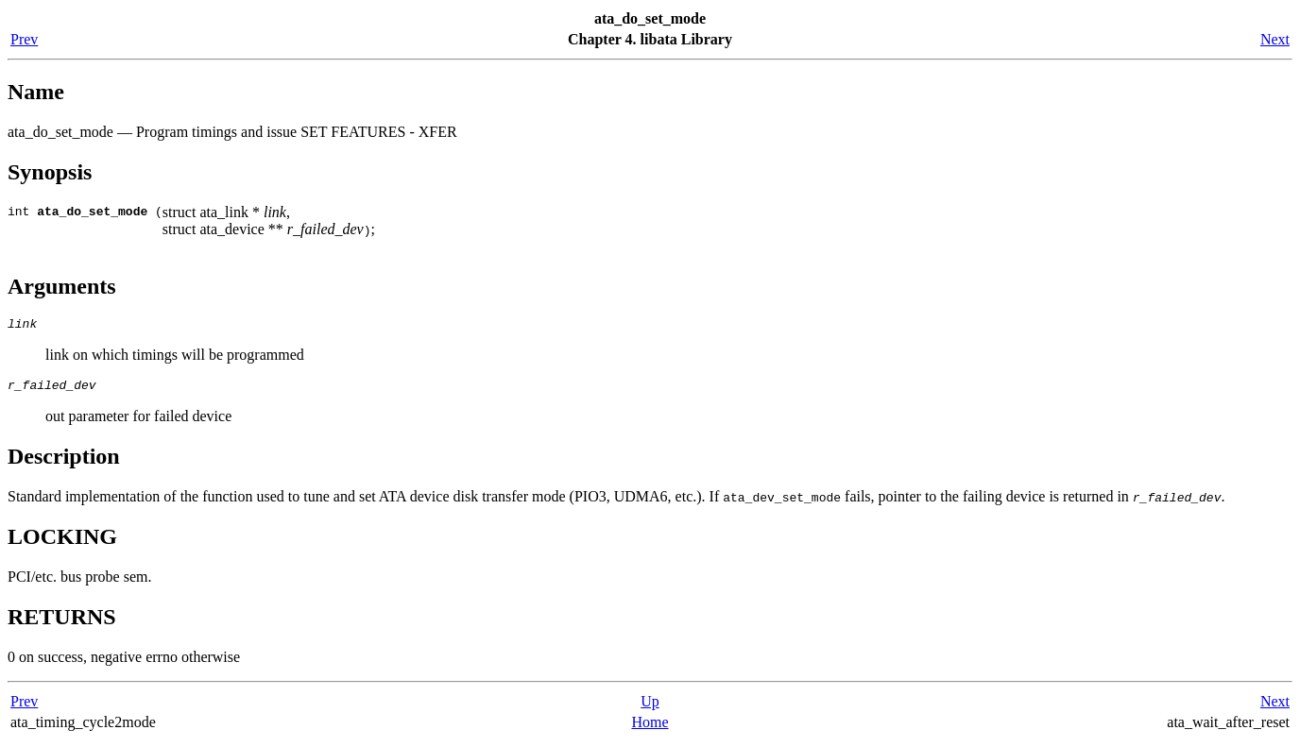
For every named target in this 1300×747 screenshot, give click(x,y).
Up (650, 707)
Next (1275, 39)
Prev (24, 39)
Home (649, 728)
